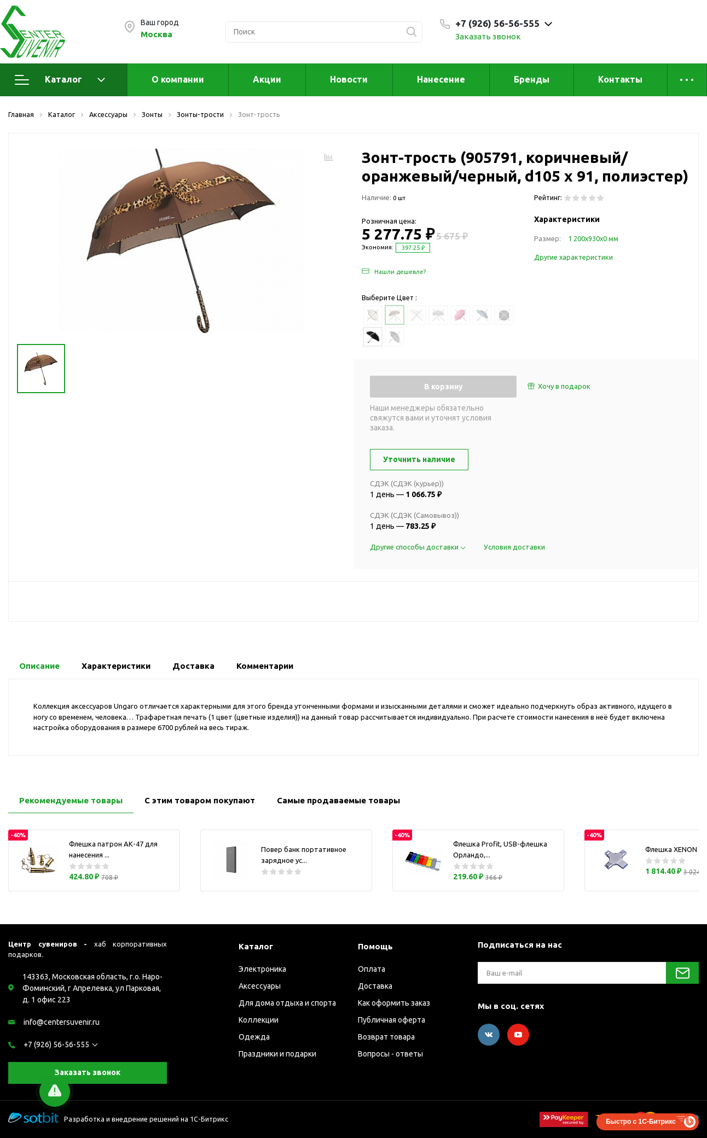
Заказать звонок (488, 36)
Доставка (375, 986)
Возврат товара (386, 1036)
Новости (349, 79)
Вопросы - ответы (390, 1053)
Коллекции (259, 1020)
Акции (267, 79)
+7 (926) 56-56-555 (56, 1044)
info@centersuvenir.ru (62, 1022)
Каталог (60, 79)
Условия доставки (514, 547)
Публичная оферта (391, 1020)
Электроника (262, 969)
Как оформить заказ (394, 1003)
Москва (156, 34)
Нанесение (441, 79)
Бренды (531, 79)
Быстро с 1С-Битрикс (641, 1121)
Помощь (375, 946)
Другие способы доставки (418, 547)
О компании (178, 79)
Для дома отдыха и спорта (287, 1003)
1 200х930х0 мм (593, 238)
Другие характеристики (573, 257)
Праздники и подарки (277, 1053)
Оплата (371, 969)
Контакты (620, 79)
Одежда (254, 1036)
